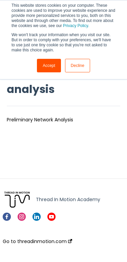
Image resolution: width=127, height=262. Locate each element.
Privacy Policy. (76, 25)
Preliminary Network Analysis (40, 119)
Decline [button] (77, 65)
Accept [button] (49, 65)
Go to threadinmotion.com (37, 241)
